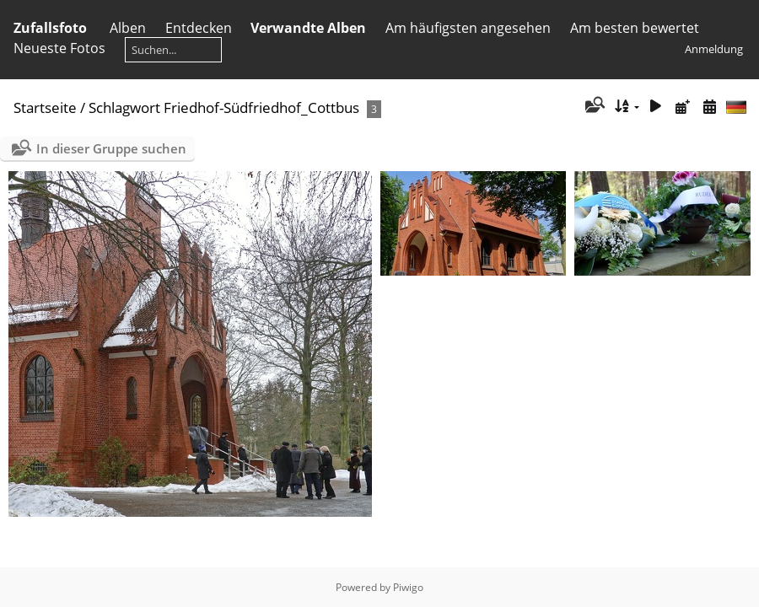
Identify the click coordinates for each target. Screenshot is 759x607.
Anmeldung (714, 48)
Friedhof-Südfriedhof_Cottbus (261, 107)
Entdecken (198, 28)
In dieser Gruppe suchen (111, 148)
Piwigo (408, 587)
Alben (128, 28)
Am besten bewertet (634, 28)
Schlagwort (124, 107)
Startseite (45, 107)
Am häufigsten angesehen (468, 28)
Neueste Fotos (59, 48)
